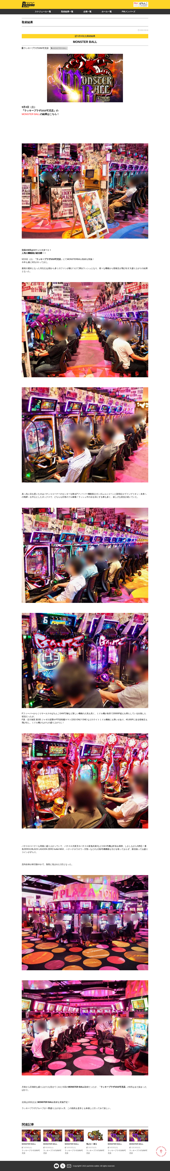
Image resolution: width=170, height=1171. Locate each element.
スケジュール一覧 (43, 12)
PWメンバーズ (128, 12)
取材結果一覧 (67, 12)
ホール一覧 (107, 12)
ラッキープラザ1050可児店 (36, 48)
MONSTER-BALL (60, 48)
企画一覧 (87, 12)
